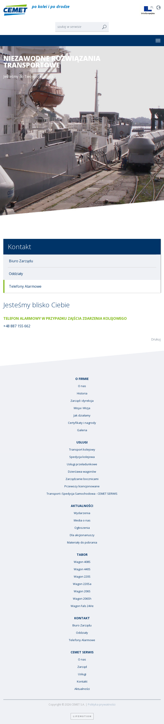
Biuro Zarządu (21, 260)
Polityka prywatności (101, 704)
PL (152, 7)
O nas (82, 386)
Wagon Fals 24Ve (82, 606)
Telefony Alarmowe (25, 286)
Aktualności (82, 688)
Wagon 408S (82, 561)
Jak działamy (82, 415)
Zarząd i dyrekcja (82, 400)
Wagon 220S (82, 576)
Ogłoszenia (82, 527)
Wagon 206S (82, 591)
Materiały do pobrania (82, 542)
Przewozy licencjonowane (82, 486)
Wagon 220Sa (82, 583)
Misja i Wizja (82, 408)
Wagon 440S (82, 569)
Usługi (82, 674)
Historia (82, 393)
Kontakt (19, 246)
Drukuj (156, 339)
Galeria (82, 430)
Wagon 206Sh (82, 598)
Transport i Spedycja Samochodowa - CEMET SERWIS (82, 493)
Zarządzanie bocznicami (82, 479)
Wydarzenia (82, 513)
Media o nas (82, 520)
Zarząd (82, 666)
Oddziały (16, 273)
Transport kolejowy (82, 449)
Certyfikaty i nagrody (82, 422)
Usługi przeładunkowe (82, 464)
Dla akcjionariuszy (82, 535)
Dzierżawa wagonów (82, 471)
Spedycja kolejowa (82, 456)
